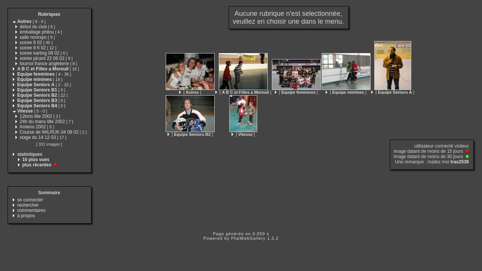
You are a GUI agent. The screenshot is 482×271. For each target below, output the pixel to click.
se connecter (30, 199)
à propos (26, 215)
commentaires (31, 210)
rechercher (28, 205)
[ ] (190, 92)
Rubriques (49, 14)
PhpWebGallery (248, 238)
